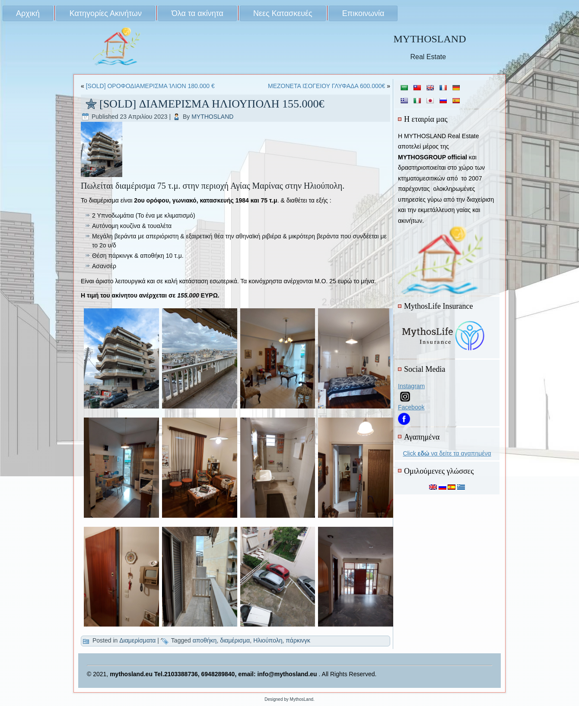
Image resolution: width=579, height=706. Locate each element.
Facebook (411, 407)
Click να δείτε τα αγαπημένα (447, 453)
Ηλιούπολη (267, 640)
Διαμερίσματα (137, 640)
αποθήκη (205, 640)
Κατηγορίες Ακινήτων (106, 13)
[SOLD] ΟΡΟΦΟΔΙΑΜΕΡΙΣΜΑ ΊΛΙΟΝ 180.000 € (150, 85)
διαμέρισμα (235, 640)
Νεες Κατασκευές (282, 13)
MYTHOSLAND (429, 38)
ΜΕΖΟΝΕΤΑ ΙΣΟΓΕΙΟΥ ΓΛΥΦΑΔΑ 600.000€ (326, 85)
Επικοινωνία (363, 13)
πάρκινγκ (298, 640)
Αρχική (28, 13)
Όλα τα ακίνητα (197, 13)
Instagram (411, 386)
